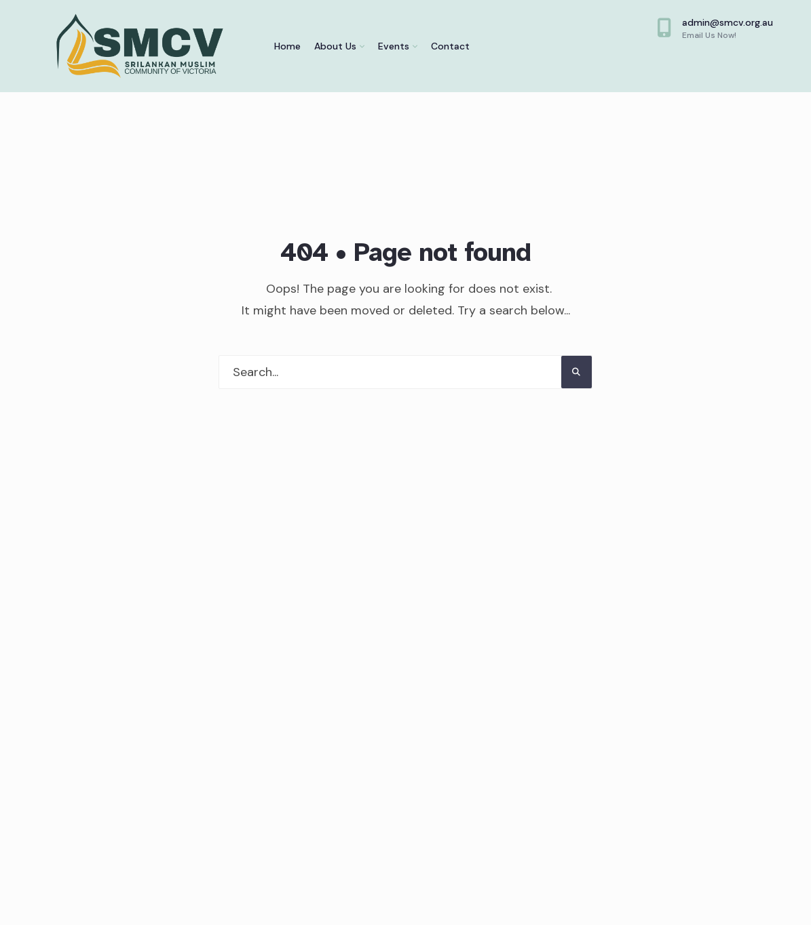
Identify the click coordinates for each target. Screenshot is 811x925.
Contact (450, 46)
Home (287, 46)
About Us (335, 46)
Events (393, 46)
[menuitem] (339, 46)
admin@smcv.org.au (715, 28)
